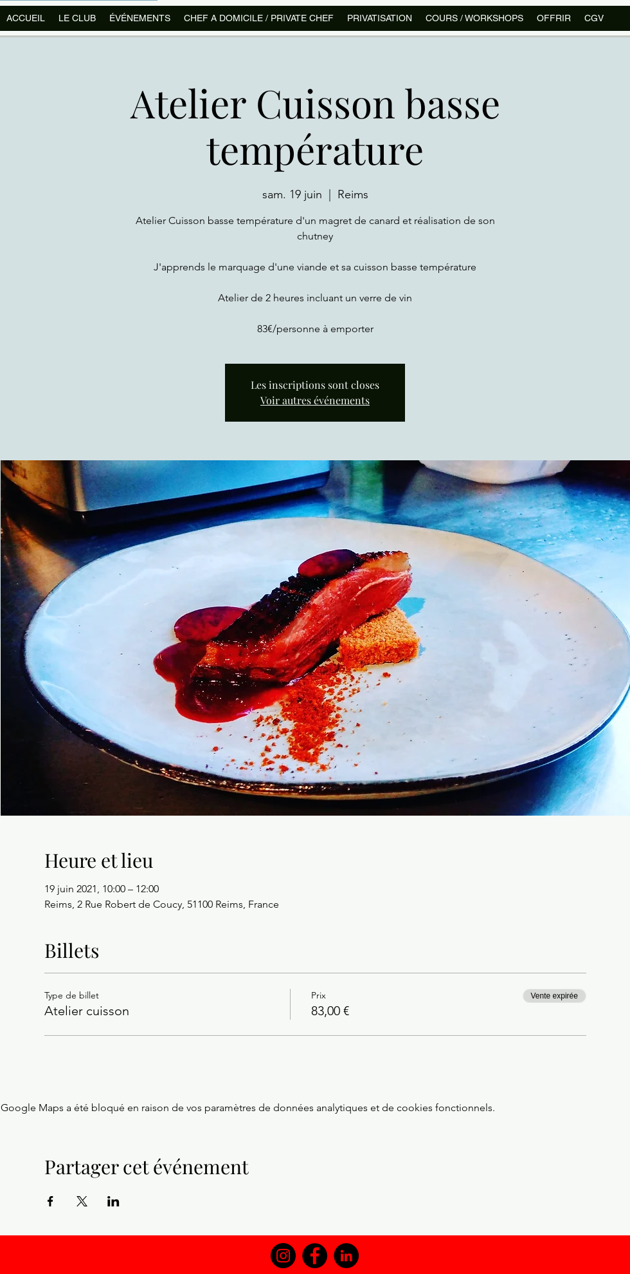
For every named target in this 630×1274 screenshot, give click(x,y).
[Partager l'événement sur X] (82, 1201)
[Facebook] (314, 1255)
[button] (474, 18)
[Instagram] (283, 1255)
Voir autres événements (315, 400)
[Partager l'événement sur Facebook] (50, 1201)
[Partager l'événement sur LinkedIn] (113, 1201)
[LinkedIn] (346, 1255)
